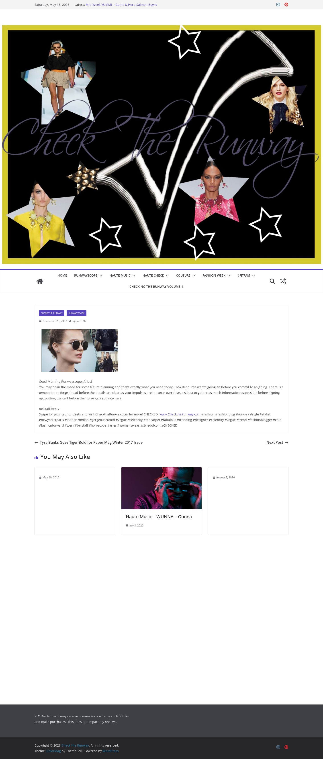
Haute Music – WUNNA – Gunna (159, 517)
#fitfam (243, 275)
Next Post (277, 442)
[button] (100, 275)
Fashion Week (213, 275)
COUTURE (183, 275)
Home (62, 275)
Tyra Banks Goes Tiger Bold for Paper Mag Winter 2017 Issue (89, 442)
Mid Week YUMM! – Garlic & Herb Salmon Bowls (121, 4)
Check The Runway (52, 313)
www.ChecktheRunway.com (179, 414)
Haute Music (120, 275)
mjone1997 (79, 321)
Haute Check (153, 275)
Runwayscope (86, 275)
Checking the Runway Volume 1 (156, 286)
